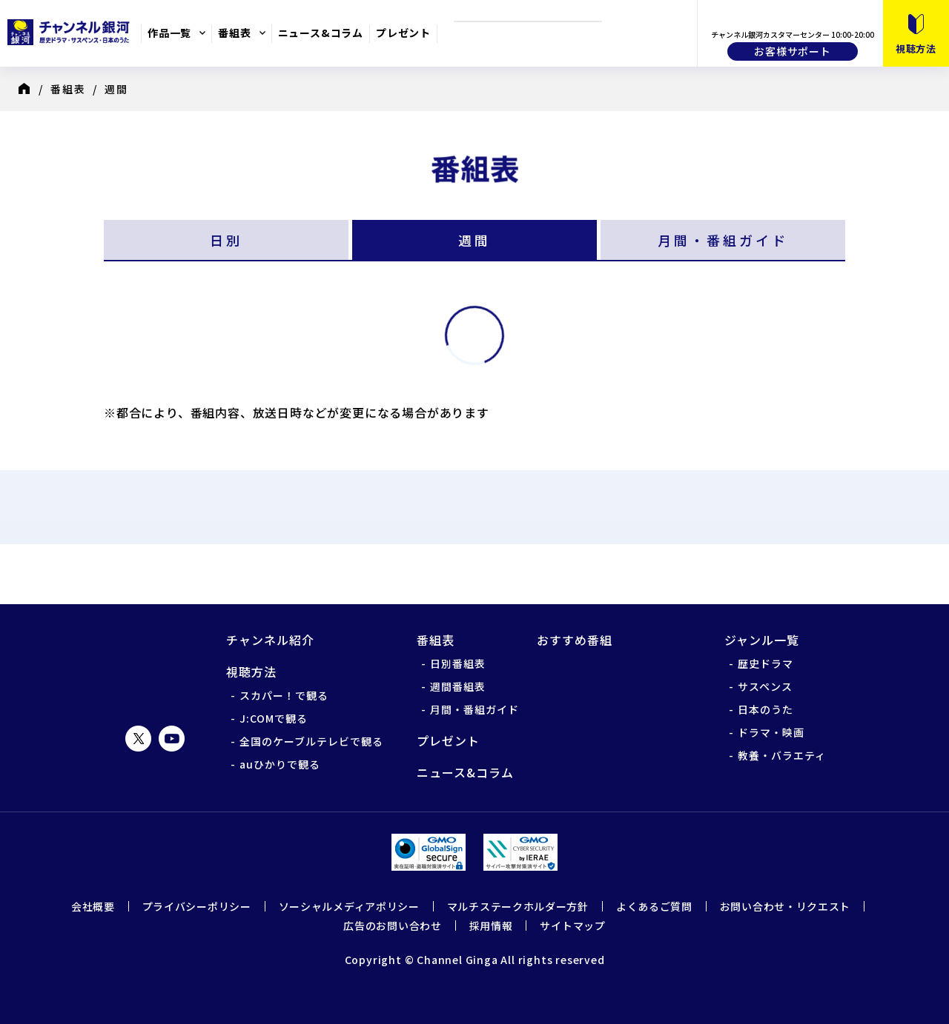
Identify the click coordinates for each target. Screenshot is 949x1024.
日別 (226, 240)
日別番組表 (458, 663)
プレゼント (403, 32)
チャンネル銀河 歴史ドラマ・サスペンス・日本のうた (70, 31)
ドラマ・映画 (771, 732)
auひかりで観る (279, 764)
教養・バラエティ (782, 755)
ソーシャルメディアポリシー (349, 906)
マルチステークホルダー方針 (518, 906)
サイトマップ (572, 925)
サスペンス (765, 686)
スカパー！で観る (283, 695)
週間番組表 (458, 686)
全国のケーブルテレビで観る (311, 741)
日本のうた (765, 709)
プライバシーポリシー (196, 906)
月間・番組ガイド (723, 240)
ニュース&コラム (320, 32)
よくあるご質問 (654, 906)
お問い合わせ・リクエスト (785, 906)
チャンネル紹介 (270, 640)
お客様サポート (792, 51)
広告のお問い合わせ (392, 925)
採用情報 (491, 925)
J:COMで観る (273, 718)
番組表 (234, 32)
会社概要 (93, 906)
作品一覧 (169, 32)
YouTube (172, 739)
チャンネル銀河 (155, 665)
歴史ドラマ (765, 663)
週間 (474, 240)
